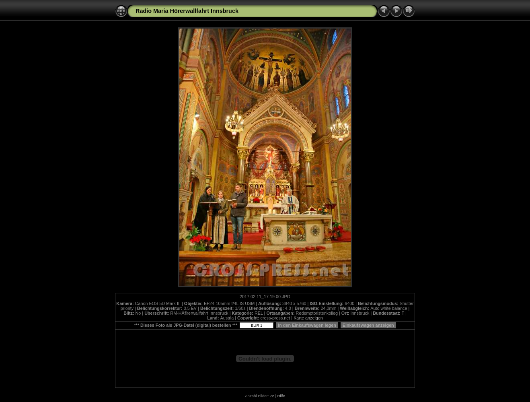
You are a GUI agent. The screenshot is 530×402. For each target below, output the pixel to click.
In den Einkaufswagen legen (307, 325)
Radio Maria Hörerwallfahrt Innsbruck (187, 11)
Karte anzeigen (308, 317)
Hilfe (281, 396)
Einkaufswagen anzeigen (368, 325)
